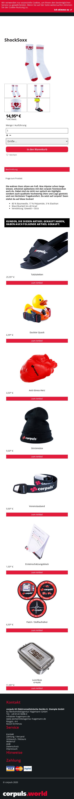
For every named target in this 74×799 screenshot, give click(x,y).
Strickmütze (37, 448)
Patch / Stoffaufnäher (37, 622)
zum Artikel (37, 282)
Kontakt (10, 734)
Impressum (12, 748)
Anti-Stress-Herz (37, 390)
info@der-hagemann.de (18, 716)
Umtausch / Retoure (16, 739)
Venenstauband (37, 506)
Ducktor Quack (37, 332)
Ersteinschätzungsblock (37, 564)
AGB (8, 744)
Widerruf (10, 741)
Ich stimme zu (63, 9)
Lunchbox (37, 680)
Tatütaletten (37, 274)
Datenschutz (12, 746)
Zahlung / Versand (15, 736)
